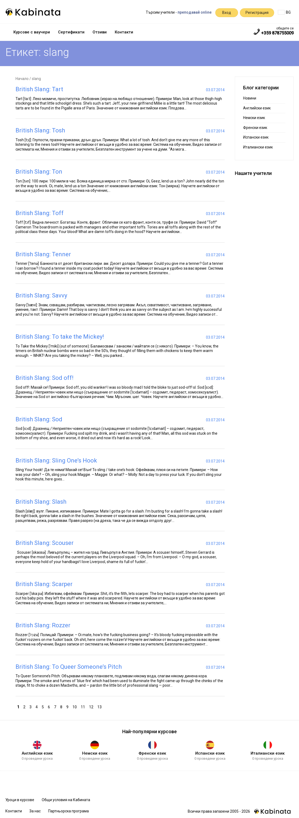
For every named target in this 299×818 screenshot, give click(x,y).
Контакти (124, 32)
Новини (249, 98)
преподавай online (195, 12)
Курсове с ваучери (31, 32)
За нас (35, 811)
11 (83, 706)
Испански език (256, 137)
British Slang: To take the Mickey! (60, 336)
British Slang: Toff (40, 213)
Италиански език (258, 147)
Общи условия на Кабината (66, 800)
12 (92, 706)
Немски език (254, 118)
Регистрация (257, 12)
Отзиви (100, 32)
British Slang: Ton (39, 171)
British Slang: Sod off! (45, 377)
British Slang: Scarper (44, 584)
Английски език (257, 108)
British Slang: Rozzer (43, 625)
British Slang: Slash (41, 501)
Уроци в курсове (19, 800)
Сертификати (71, 32)
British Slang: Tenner (43, 254)
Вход (226, 12)
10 (75, 706)
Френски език (255, 127)
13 (100, 706)
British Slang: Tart (39, 89)
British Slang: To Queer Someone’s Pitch (69, 666)
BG (284, 12)
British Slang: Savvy (41, 295)
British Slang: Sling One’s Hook (56, 460)
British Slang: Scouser (45, 543)
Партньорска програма (68, 811)
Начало (22, 79)
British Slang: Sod (39, 419)
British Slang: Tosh (40, 130)
